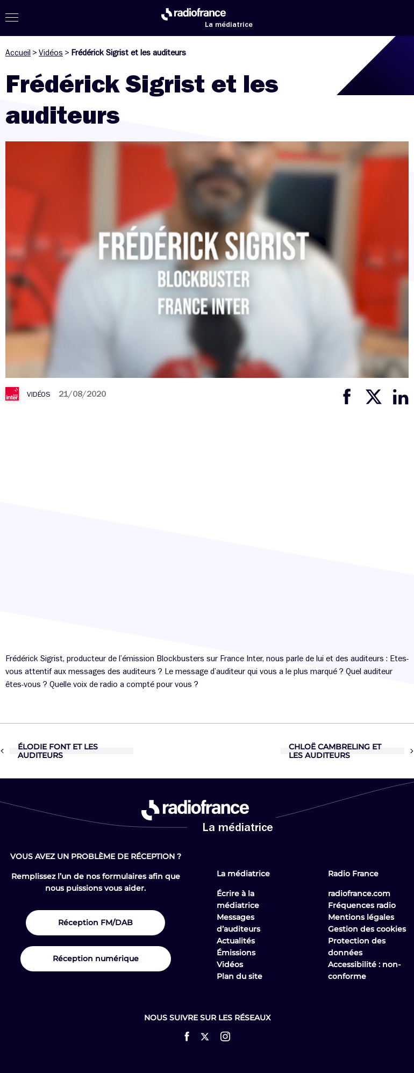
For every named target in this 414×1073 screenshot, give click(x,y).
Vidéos (51, 52)
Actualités (236, 941)
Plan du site (239, 976)
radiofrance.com (359, 893)
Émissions (236, 952)
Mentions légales (361, 917)
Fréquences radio (362, 905)
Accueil (18, 52)
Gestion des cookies (367, 929)
